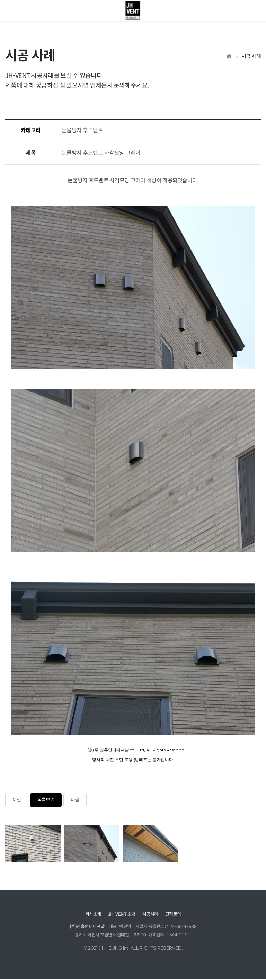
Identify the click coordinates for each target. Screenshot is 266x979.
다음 (75, 800)
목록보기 (45, 800)
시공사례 (150, 914)
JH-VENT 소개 (121, 914)
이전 (16, 800)
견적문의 (173, 914)
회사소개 (93, 914)
